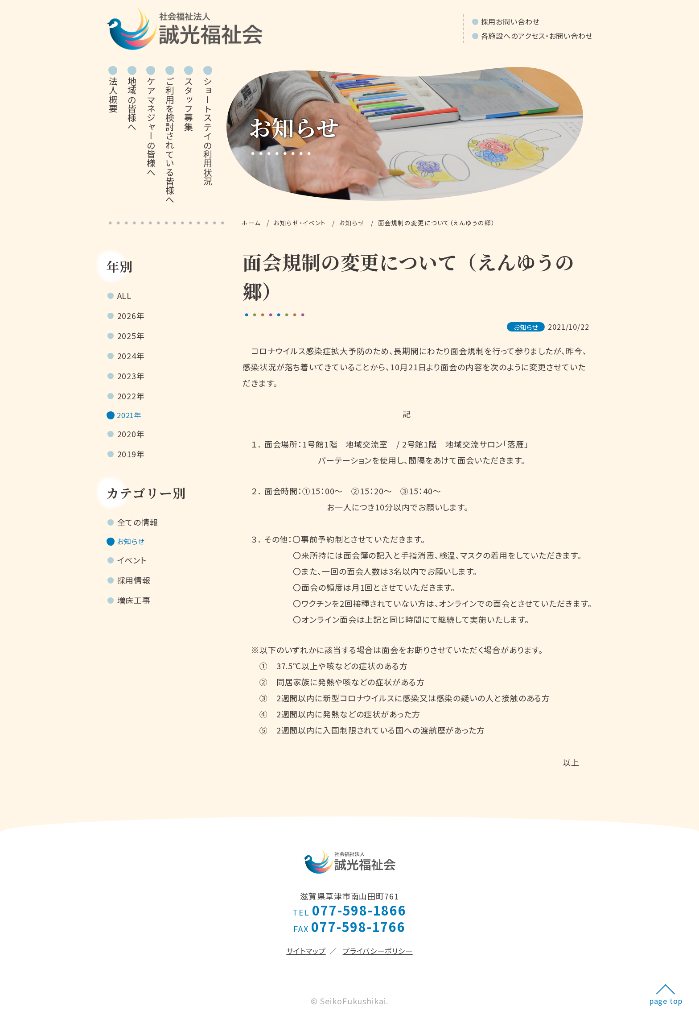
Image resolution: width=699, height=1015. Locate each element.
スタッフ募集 (188, 104)
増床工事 (134, 604)
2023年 (131, 375)
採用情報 (134, 584)
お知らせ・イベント (300, 222)
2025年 (131, 335)
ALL (124, 295)
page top (666, 1000)
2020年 (131, 436)
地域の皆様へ (132, 104)
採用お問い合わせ (510, 21)
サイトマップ (305, 950)
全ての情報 (138, 524)
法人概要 (113, 95)
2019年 (131, 456)
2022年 (131, 396)
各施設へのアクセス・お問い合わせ (537, 35)
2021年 (131, 416)
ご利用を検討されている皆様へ (169, 140)
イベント (132, 564)
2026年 (131, 315)
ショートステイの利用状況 (207, 131)
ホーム (251, 222)
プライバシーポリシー (378, 950)
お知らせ (352, 222)
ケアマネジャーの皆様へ (150, 127)
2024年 (131, 355)
